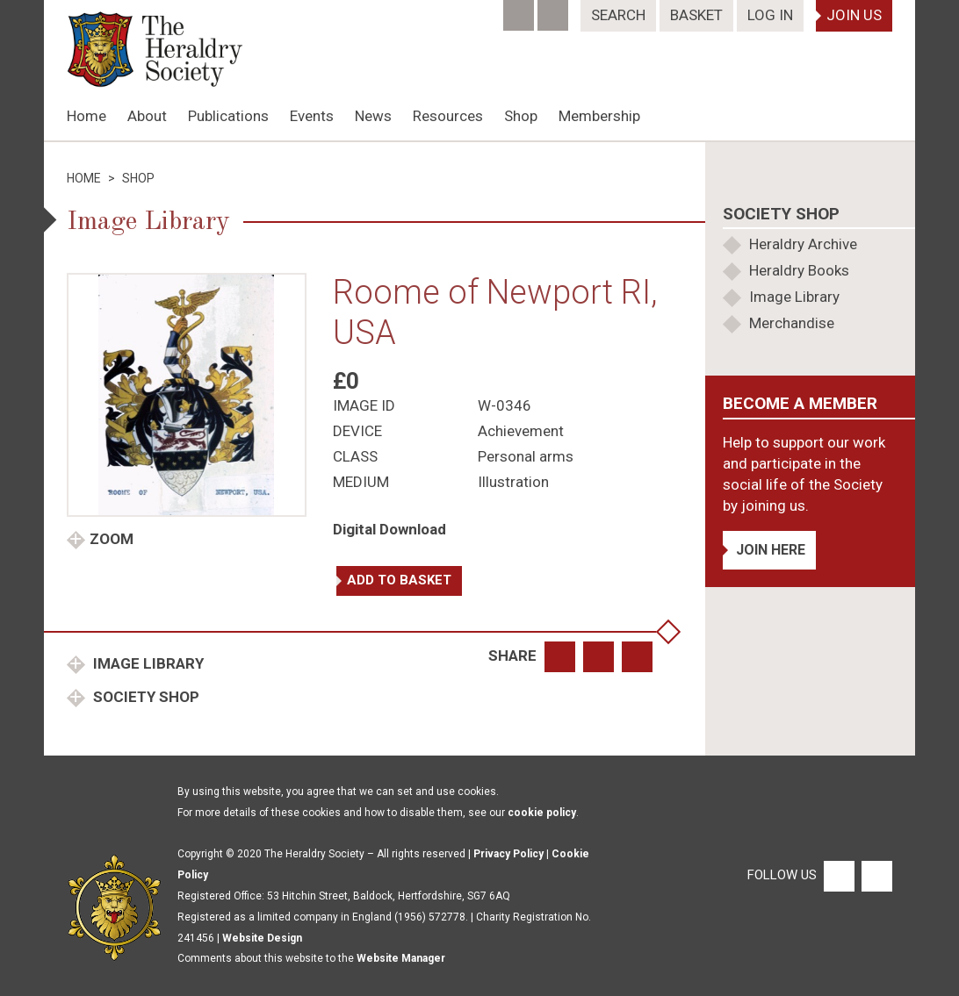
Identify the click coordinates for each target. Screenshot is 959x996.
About (147, 116)
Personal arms (525, 456)
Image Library (147, 663)
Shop (520, 116)
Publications (228, 116)
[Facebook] (520, 9)
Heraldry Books (799, 270)
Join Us (854, 15)
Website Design (262, 938)
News (373, 116)
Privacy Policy (508, 854)
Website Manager (401, 958)
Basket (696, 15)
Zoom (111, 539)
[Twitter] (554, 9)
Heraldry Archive (803, 244)
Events (312, 116)
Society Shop (144, 697)
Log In (770, 15)
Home (86, 116)
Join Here (770, 549)
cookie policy (542, 812)
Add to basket (399, 580)
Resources (448, 116)
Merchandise (791, 323)
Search (618, 15)
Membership (599, 116)
